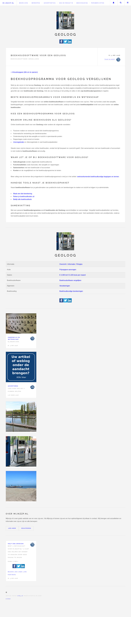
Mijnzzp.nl (8, 3)
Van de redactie (66, 3)
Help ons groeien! (16, 543)
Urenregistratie (18, 142)
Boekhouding (82, 3)
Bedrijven (23, 3)
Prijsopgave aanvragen (67, 269)
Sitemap (8, 598)
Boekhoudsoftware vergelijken (70, 280)
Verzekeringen (64, 286)
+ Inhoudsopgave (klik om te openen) (24, 72)
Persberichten (97, 3)
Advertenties (50, 3)
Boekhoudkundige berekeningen (71, 291)
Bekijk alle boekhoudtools (22, 199)
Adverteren (13, 386)
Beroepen (36, 3)
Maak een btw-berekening (22, 193)
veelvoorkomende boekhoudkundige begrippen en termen (98, 176)
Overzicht (62, 264)
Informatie (71, 264)
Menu (127, 3)
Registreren (26, 528)
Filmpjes (79, 264)
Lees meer (12, 528)
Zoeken (120, 3)
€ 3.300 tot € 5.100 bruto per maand (72, 275)
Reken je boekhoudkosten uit (23, 196)
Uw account (113, 3)
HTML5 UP (20, 595)
